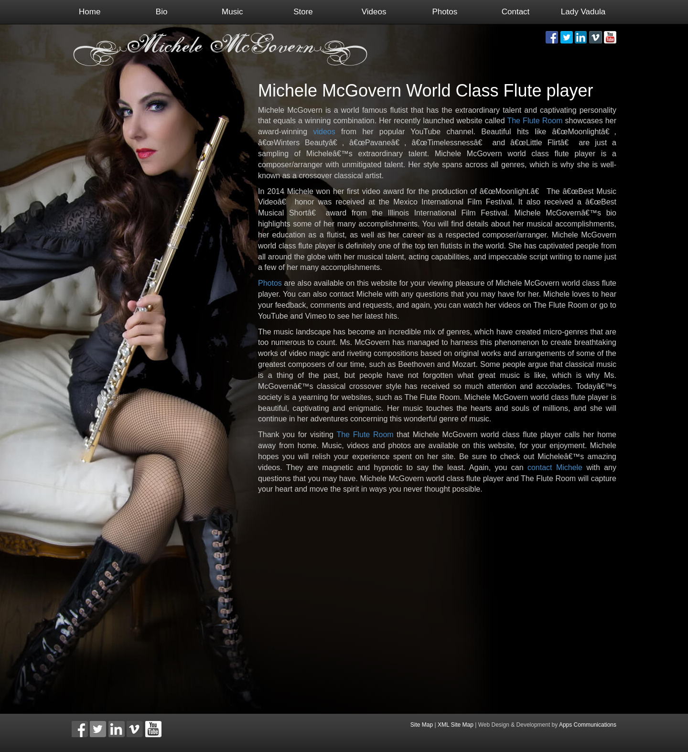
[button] (552, 37)
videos (324, 132)
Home (89, 11)
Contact (516, 11)
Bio (162, 11)
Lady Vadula (583, 11)
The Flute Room (534, 121)
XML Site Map (455, 724)
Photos (444, 11)
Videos (374, 11)
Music (232, 11)
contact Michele (554, 467)
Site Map (421, 724)
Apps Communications (587, 724)
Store (303, 11)
